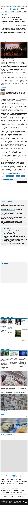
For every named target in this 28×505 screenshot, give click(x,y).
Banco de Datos (16, 481)
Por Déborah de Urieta (24, 329)
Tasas (19, 6)
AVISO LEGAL (22, 490)
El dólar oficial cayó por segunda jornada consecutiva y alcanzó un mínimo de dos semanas (14, 436)
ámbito (2, 14)
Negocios (3, 483)
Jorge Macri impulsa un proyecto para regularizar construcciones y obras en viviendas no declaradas (15, 93)
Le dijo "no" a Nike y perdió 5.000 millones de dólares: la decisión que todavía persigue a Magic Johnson (14, 204)
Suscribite (22, 181)
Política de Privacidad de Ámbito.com (9, 490)
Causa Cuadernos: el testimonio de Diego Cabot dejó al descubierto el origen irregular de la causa (13, 208)
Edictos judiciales (5, 492)
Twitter (1, 475)
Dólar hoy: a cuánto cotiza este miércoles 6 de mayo (14, 244)
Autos (14, 487)
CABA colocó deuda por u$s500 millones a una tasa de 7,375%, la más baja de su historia (16, 90)
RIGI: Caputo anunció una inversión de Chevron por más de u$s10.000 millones (13, 218)
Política (25, 11)
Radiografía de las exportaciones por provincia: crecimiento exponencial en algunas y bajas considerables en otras (12, 222)
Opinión (9, 483)
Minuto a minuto (22, 356)
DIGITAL (6, 496)
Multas (13, 492)
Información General (6, 487)
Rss (9, 488)
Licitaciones (19, 492)
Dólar (6, 11)
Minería (23, 176)
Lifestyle (15, 483)
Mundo (2, 485)
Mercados (14, 6)
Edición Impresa (16, 485)
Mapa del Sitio (15, 488)
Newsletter (23, 475)
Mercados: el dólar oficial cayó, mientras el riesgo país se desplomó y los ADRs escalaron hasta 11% (23, 362)
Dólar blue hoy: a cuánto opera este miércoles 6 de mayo (14, 416)
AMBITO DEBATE (20, 496)
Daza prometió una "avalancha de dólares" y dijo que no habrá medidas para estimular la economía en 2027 (15, 240)
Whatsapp (14, 475)
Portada (3, 479)
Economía (12, 11)
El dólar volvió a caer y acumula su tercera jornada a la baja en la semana (13, 361)
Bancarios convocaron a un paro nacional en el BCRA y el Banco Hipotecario (3, 329)
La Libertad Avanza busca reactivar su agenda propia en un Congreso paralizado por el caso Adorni (24, 325)
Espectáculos (21, 487)
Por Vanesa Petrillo (23, 340)
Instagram (6, 475)
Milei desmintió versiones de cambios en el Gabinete (10, 329)
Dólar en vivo (9, 6)
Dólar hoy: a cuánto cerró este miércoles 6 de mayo (13, 392)
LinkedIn (9, 475)
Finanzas (19, 11)
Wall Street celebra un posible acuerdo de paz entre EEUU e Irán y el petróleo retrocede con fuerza (15, 236)
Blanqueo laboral (24, 6)
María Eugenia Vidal (11, 14)
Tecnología (3, 488)
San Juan (18, 176)
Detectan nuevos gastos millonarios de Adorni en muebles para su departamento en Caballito (24, 336)
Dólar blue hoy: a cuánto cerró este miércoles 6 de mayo (14, 388)
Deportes (8, 485)
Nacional (21, 483)
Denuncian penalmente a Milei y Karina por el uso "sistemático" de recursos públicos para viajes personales (13, 37)
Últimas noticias (10, 479)
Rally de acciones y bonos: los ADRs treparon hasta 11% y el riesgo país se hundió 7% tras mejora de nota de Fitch (13, 213)
